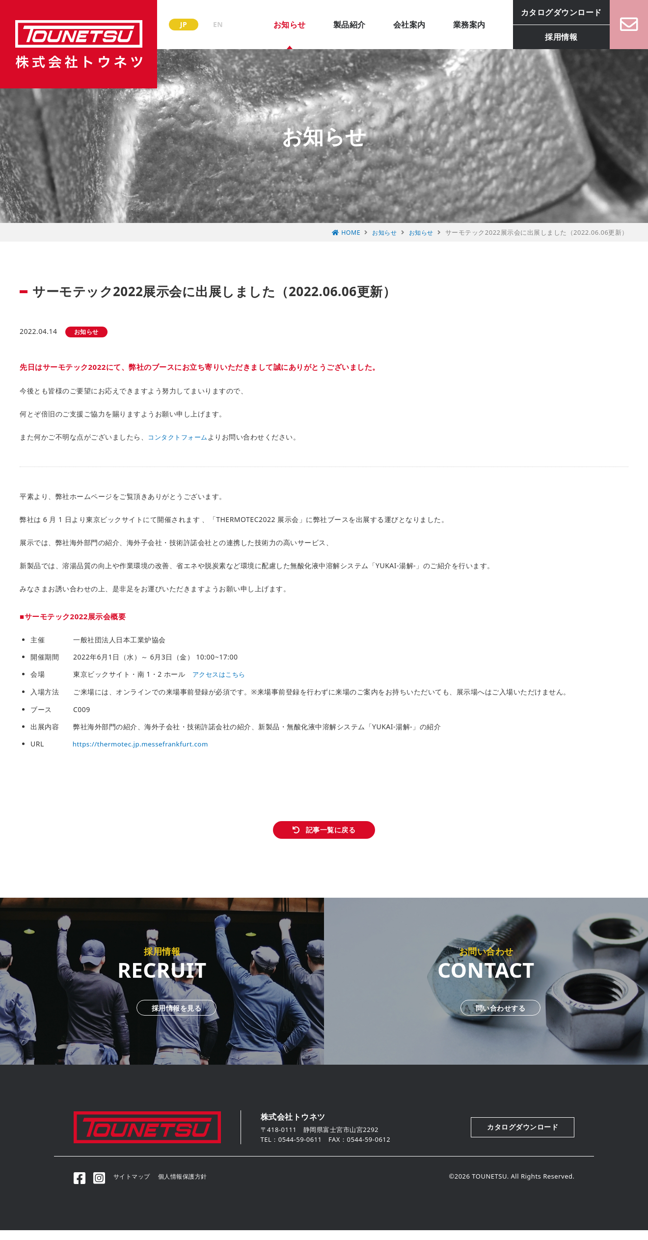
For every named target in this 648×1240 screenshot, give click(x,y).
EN (218, 24)
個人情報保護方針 (193, 1186)
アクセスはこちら (220, 674)
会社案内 (399, 24)
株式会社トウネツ (78, 44)
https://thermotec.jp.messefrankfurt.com (144, 742)
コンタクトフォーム (180, 436)
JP (183, 24)
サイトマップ (139, 1186)
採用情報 (551, 36)
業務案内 (459, 24)
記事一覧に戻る (331, 832)
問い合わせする (486, 1015)
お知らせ (279, 24)
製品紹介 (339, 24)
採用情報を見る (162, 1015)
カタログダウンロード (551, 12)
